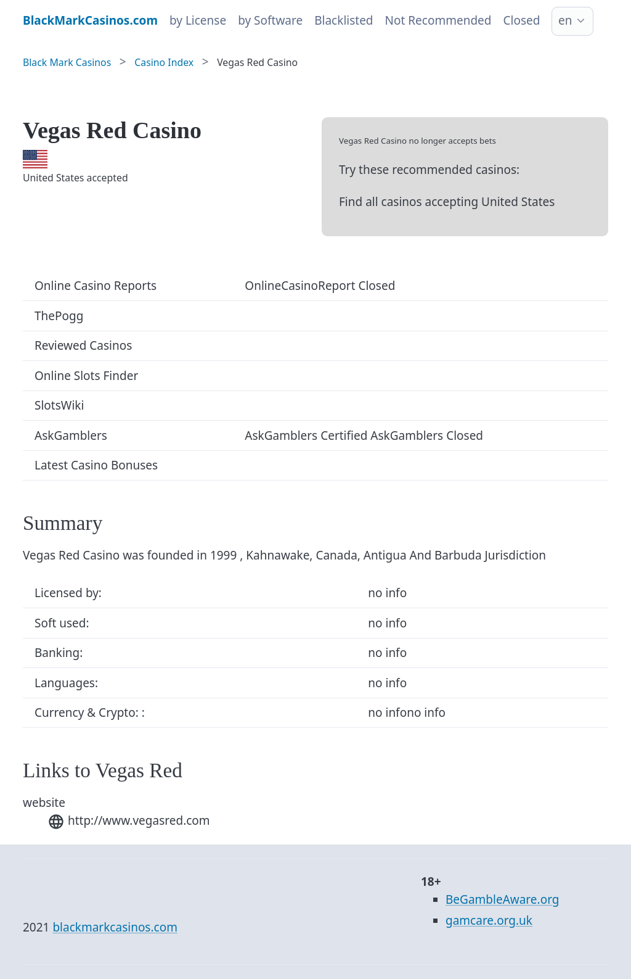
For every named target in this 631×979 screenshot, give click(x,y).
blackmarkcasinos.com (114, 927)
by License (197, 20)
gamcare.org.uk (489, 920)
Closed (521, 20)
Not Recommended (438, 20)
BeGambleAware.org (502, 899)
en (565, 20)
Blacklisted (343, 20)
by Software (270, 20)
